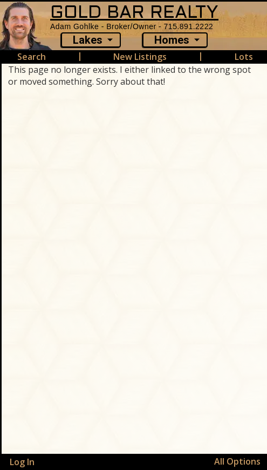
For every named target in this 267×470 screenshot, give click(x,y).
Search (31, 57)
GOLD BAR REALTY (134, 13)
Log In (22, 462)
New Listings (140, 57)
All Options (237, 461)
